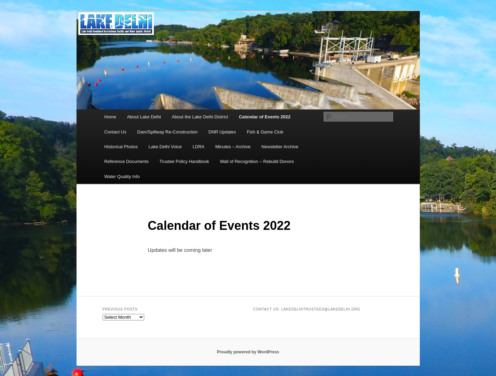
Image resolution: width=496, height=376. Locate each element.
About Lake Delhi (144, 116)
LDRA (199, 146)
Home (110, 116)
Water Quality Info (122, 176)
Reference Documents (126, 161)
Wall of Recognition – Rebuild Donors (257, 161)
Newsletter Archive (279, 146)
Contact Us (115, 131)
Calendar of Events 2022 (264, 116)
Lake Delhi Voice (165, 146)
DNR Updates (222, 131)
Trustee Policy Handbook (184, 161)
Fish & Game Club (265, 131)
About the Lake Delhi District (200, 116)
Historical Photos (121, 146)
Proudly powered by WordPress (248, 352)
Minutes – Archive (233, 146)
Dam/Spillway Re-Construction (167, 131)
